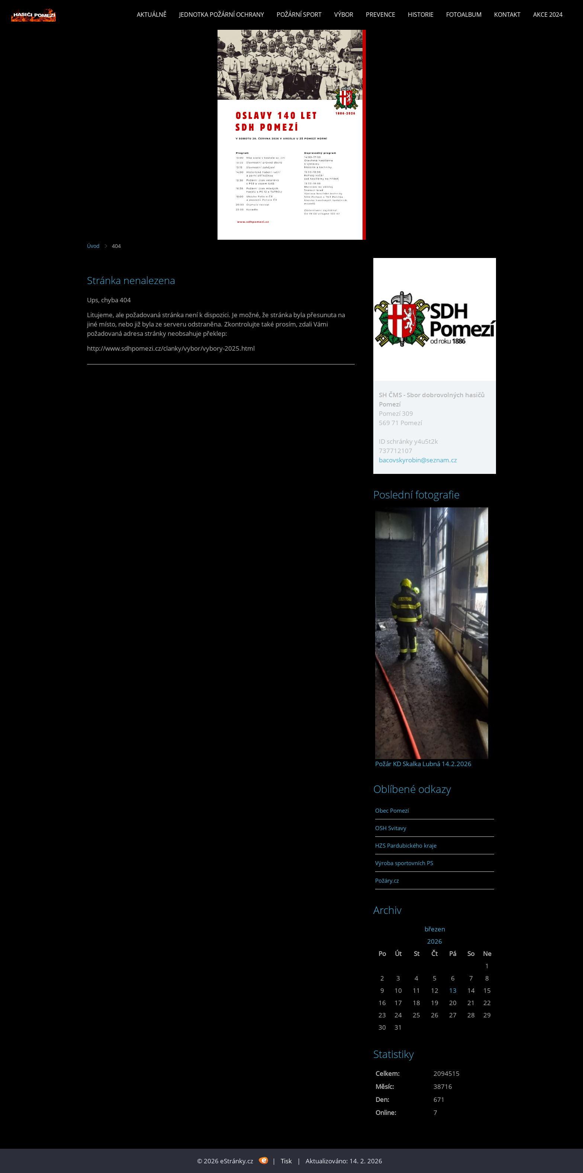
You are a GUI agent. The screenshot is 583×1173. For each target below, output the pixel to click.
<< (382, 929)
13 (453, 990)
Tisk (286, 1161)
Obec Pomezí (392, 810)
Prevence (380, 14)
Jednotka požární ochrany (221, 14)
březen (435, 929)
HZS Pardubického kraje (406, 845)
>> (487, 929)
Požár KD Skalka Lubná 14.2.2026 (423, 763)
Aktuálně (152, 14)
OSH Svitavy (390, 828)
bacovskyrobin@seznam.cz (418, 460)
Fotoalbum (463, 14)
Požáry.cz (387, 880)
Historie (421, 14)
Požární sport (299, 14)
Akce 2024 (548, 14)
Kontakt (507, 14)
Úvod (93, 245)
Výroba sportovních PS (404, 863)
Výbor (343, 14)
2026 (434, 941)
